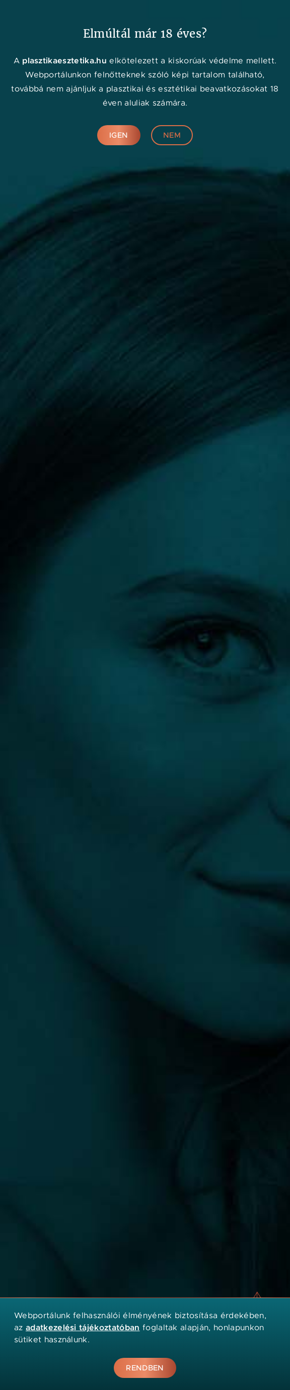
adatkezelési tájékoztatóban (83, 1327)
